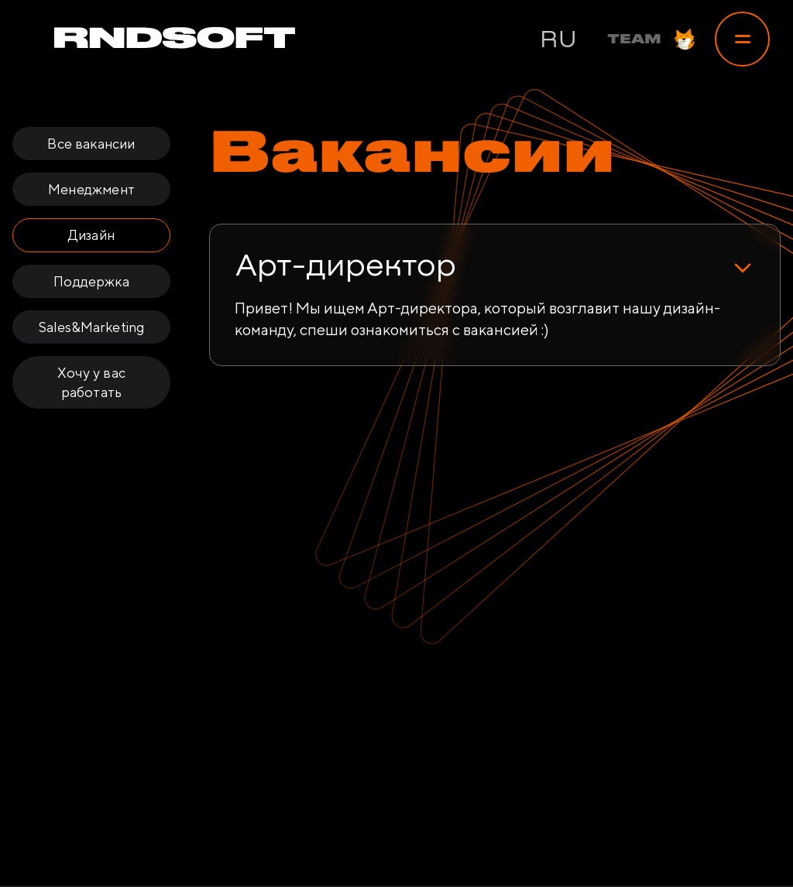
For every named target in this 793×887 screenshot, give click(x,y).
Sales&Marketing (92, 327)
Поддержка (91, 281)
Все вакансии (91, 143)
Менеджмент (91, 189)
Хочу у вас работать (91, 382)
